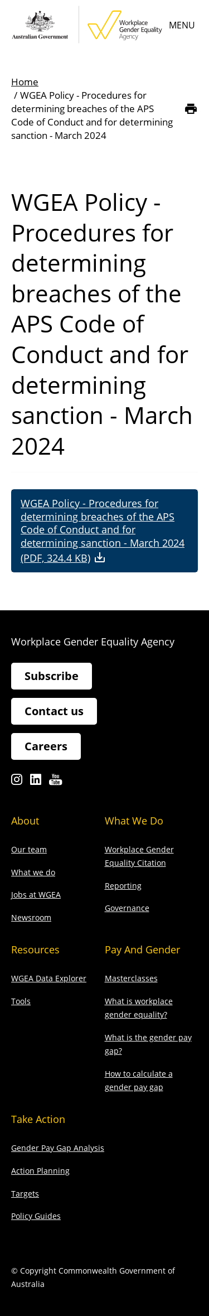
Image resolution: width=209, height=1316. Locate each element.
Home (24, 81)
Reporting (123, 885)
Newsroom (31, 917)
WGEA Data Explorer (48, 978)
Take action (38, 1119)
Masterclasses (131, 978)
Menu (182, 25)
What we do (33, 872)
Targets (25, 1193)
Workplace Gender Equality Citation (139, 856)
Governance (127, 908)
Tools (21, 1001)
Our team (29, 849)
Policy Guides (36, 1216)
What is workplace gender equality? (139, 1008)
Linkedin (35, 782)
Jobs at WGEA (36, 894)
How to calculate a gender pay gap (139, 1080)
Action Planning (40, 1170)
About (25, 820)
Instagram (16, 782)
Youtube (55, 782)
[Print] (191, 109)
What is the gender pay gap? (148, 1044)
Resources (35, 949)
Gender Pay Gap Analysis (57, 1148)
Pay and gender (142, 949)
